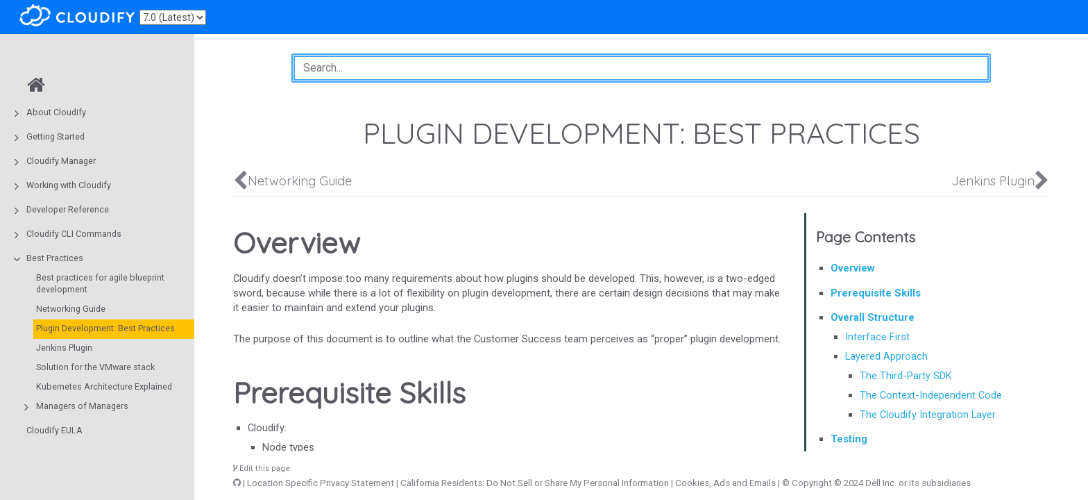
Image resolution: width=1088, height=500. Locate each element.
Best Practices (54, 258)
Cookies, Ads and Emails (725, 483)
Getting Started (55, 136)
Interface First (877, 337)
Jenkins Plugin (64, 347)
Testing (849, 439)
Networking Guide (70, 308)
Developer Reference (67, 209)
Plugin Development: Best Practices (105, 328)
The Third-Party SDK (906, 375)
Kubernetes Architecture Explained (104, 386)
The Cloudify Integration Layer (928, 414)
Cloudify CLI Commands (73, 233)
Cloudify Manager (61, 161)
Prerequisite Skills (876, 293)
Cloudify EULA (54, 430)
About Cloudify (56, 112)
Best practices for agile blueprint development (100, 283)
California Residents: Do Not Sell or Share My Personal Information (534, 483)
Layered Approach (886, 356)
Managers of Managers (82, 406)
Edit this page (261, 468)
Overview (852, 268)
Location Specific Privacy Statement (320, 483)
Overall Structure (873, 317)
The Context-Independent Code (931, 395)
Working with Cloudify (68, 185)
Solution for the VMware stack (95, 367)
